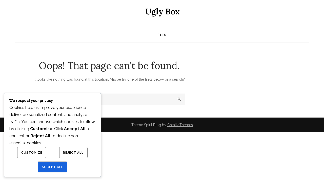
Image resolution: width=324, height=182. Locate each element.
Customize (31, 152)
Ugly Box (162, 11)
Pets (162, 34)
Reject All (73, 152)
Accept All (52, 167)
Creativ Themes (180, 125)
